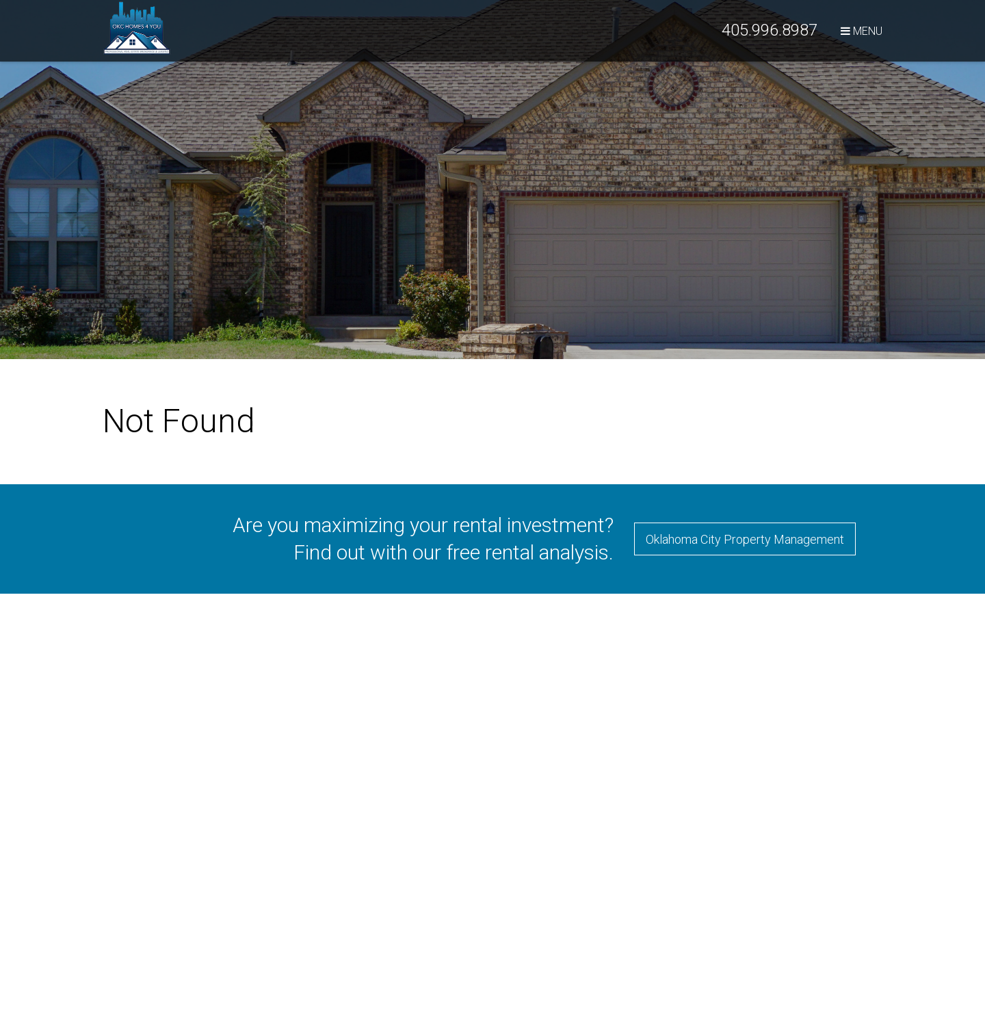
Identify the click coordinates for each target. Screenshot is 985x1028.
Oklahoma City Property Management (745, 539)
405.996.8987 (769, 30)
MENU (861, 31)
